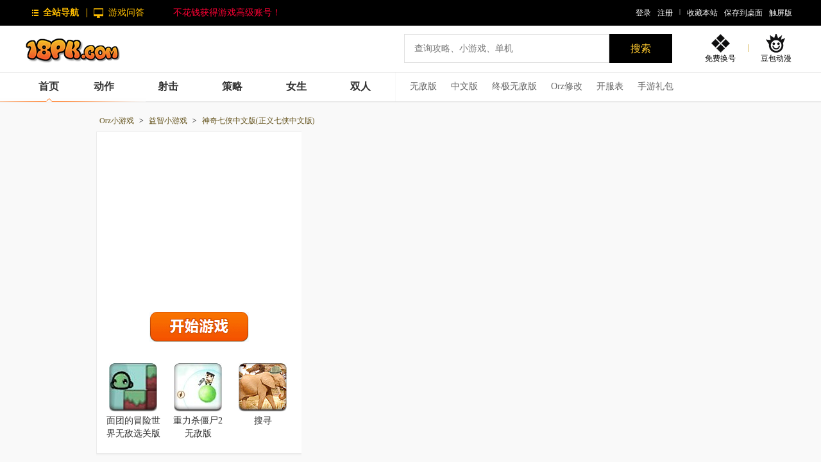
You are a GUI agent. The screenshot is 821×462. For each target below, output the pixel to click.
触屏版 (780, 12)
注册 (665, 12)
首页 (48, 86)
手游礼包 (655, 86)
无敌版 (423, 86)
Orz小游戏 (116, 120)
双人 (360, 86)
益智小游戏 (168, 120)
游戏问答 (126, 12)
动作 (104, 86)
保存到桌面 (743, 12)
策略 (232, 86)
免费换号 (720, 58)
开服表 (610, 86)
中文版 (464, 86)
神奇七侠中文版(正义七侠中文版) (258, 120)
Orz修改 (566, 86)
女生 (296, 86)
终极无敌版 (514, 86)
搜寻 (263, 420)
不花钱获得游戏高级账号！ (227, 12)
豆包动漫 (776, 58)
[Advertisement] (199, 219)
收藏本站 (702, 12)
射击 (168, 86)
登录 (643, 12)
